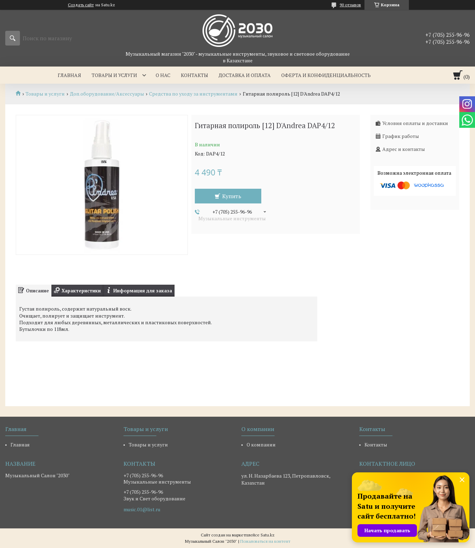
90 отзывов (350, 4)
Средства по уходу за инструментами (193, 94)
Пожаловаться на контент (265, 541)
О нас (163, 75)
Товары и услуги (114, 75)
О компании (261, 444)
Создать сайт (81, 4)
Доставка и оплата (245, 75)
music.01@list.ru (141, 509)
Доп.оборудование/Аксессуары (107, 94)
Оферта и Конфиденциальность (326, 75)
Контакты (194, 75)
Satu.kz (268, 534)
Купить (231, 196)
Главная (69, 75)
